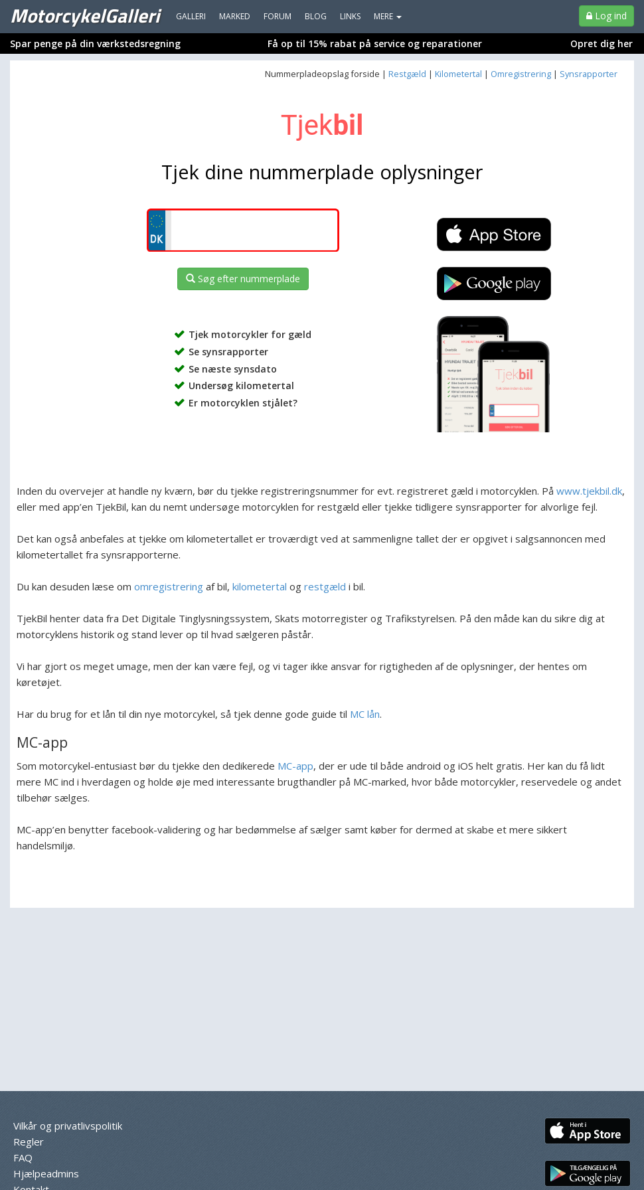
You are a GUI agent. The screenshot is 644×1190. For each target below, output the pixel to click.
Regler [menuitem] (28, 1141)
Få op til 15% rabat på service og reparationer (375, 43)
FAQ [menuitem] (23, 1157)
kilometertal (259, 586)
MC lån (365, 714)
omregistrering (168, 586)
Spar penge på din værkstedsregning (95, 43)
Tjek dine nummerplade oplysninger (322, 172)
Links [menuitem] (350, 16)
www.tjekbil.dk (589, 490)
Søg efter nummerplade (243, 278)
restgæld (325, 586)
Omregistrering (521, 74)
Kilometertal (458, 74)
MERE (388, 16)
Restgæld (407, 74)
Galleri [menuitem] (191, 16)
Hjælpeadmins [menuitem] (46, 1173)
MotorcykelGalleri (84, 15)
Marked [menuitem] (234, 16)
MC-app (295, 765)
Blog (316, 16)
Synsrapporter (588, 74)
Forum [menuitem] (277, 16)
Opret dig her (601, 43)
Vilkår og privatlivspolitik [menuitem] (67, 1125)
